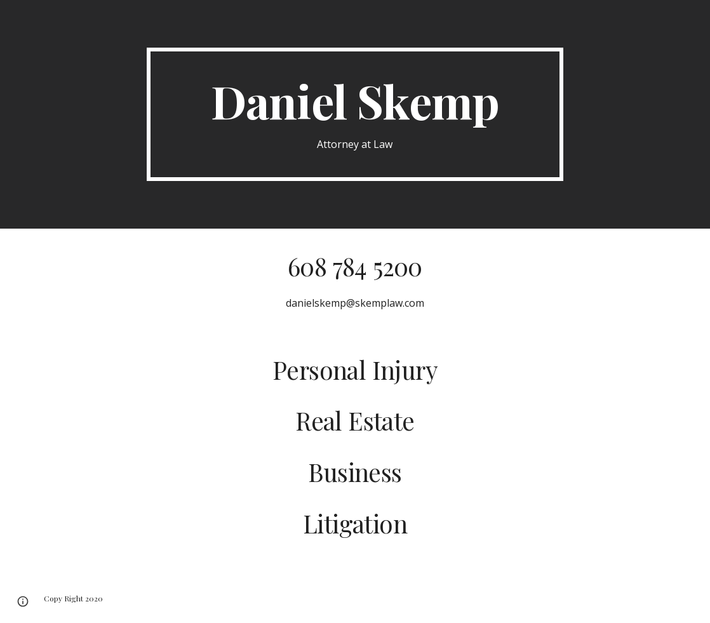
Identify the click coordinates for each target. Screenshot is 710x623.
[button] (23, 601)
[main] (355, 115)
